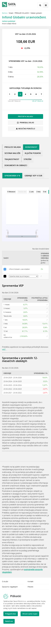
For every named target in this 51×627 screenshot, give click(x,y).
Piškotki (30, 587)
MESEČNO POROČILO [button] (25, 129)
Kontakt (30, 581)
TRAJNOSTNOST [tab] (11, 159)
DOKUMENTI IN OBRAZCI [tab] (15, 165)
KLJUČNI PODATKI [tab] (33, 153)
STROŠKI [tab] (27, 159)
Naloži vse (9, 621)
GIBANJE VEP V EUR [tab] (33, 175)
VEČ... (4, 349)
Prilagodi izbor (10, 614)
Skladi (11, 13)
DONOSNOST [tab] (31, 147)
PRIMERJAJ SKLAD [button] (25, 122)
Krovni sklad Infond (9, 23)
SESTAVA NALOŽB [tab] (12, 153)
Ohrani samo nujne (29, 614)
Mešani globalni (36, 13)
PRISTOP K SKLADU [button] (25, 116)
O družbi (5, 581)
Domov (4, 13)
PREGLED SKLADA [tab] (12, 147)
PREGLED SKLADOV (22, 13)
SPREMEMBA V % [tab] (12, 175)
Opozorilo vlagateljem (10, 587)
